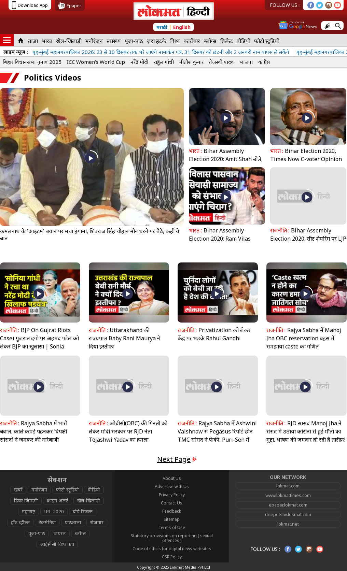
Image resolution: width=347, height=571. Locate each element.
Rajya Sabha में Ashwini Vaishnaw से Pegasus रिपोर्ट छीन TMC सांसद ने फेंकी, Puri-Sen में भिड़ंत (217, 435)
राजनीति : (279, 230)
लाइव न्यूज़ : (15, 51)
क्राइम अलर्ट (57, 500)
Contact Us (171, 503)
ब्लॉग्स (210, 41)
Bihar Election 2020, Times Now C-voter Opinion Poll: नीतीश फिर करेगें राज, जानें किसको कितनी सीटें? (306, 163)
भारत (47, 41)
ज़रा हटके (156, 41)
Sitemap (172, 519)
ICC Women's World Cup (96, 61)
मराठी (161, 27)
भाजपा (246, 61)
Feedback (171, 511)
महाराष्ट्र (28, 511)
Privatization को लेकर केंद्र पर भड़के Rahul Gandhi (214, 334)
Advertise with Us (172, 486)
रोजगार (96, 522)
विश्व (175, 41)
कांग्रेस (264, 61)
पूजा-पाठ (134, 41)
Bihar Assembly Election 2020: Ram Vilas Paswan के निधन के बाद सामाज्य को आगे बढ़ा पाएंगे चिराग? (224, 243)
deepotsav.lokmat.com (288, 514)
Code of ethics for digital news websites (172, 549)
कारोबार (192, 41)
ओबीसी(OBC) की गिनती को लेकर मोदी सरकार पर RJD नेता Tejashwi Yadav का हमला (128, 431)
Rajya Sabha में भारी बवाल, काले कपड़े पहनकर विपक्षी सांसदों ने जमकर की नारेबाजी (33, 431)
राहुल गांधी (164, 61)
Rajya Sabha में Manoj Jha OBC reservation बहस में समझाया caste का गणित (303, 338)
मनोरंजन (94, 41)
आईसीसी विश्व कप (57, 544)
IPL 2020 (54, 511)
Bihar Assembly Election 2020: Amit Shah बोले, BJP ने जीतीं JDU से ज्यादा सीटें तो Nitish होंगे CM (226, 163)
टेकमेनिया (47, 522)
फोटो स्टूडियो (266, 41)
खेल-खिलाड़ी (69, 41)
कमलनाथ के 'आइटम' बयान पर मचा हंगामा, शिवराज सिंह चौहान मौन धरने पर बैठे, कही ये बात (89, 234)
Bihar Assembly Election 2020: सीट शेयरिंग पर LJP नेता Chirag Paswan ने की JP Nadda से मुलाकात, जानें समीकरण (308, 243)
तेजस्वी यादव (221, 61)
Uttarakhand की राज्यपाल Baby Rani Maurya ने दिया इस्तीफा (124, 338)
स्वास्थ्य (114, 41)
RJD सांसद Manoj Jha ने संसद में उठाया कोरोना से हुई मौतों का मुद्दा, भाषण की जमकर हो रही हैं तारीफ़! (305, 431)
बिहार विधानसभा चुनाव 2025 (32, 61)
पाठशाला (73, 522)
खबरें (18, 489)
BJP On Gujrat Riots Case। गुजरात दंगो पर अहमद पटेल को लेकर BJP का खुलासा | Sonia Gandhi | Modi (39, 342)
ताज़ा (33, 41)
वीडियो (243, 41)
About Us (172, 478)
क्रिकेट (226, 41)
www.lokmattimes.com (288, 495)
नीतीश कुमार (191, 61)
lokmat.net (288, 524)
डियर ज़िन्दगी (26, 500)
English (182, 27)
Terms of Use (171, 527)
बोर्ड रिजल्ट (83, 511)
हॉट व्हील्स (20, 522)
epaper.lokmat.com (288, 505)
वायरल (60, 533)
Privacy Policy (172, 495)
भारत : (195, 151)
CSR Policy (172, 557)
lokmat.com (288, 486)
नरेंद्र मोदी (139, 61)
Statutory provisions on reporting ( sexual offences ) (172, 538)
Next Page (174, 459)
